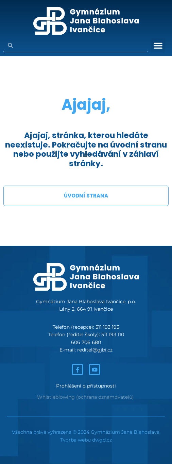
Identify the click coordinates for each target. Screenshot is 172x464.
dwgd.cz (102, 440)
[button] (158, 45)
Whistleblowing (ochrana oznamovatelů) (85, 397)
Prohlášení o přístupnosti (86, 386)
